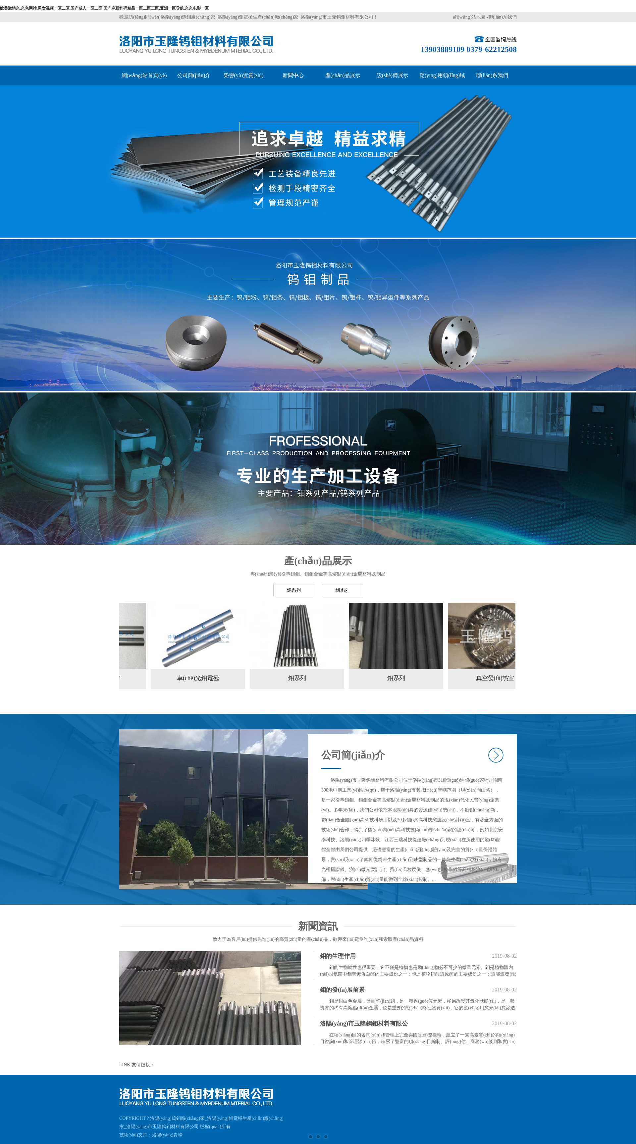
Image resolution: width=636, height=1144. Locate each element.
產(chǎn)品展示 (343, 75)
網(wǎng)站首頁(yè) (144, 75)
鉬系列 (342, 590)
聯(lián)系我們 (502, 17)
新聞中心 (293, 75)
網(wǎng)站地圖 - (470, 17)
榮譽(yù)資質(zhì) (244, 75)
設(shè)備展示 (392, 75)
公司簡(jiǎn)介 (194, 75)
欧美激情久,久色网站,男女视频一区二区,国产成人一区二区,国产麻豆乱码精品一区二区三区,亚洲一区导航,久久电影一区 (104, 8)
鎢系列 (294, 590)
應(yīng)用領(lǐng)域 (442, 75)
